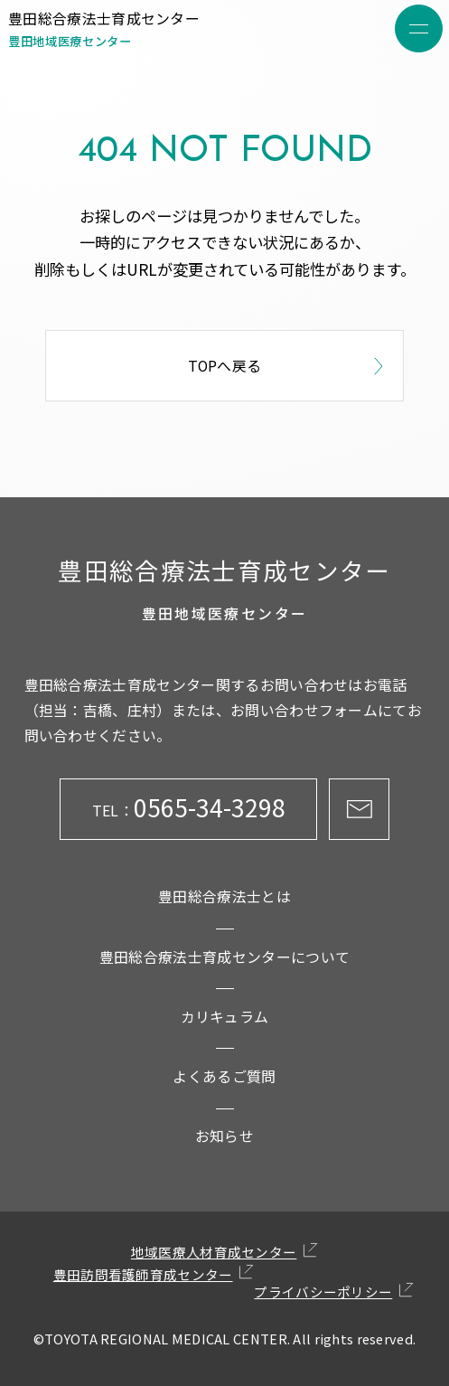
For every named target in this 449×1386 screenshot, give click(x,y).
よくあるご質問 (224, 1076)
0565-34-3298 (188, 807)
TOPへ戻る (289, 366)
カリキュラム (225, 1016)
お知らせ (224, 1136)
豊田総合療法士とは (224, 896)
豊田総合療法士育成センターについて (224, 957)
